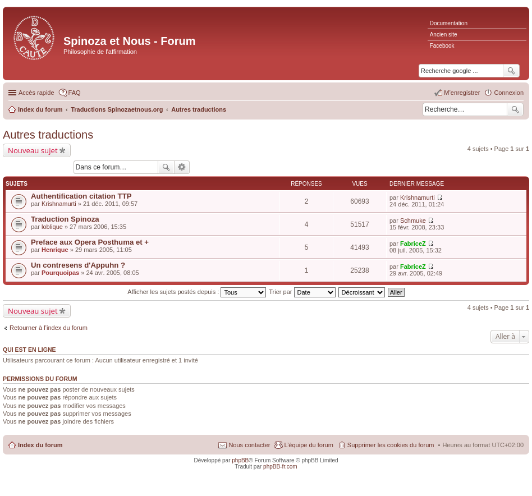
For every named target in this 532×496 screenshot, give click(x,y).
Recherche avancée (182, 167)
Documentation (448, 23)
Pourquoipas (60, 272)
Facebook (442, 46)
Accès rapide (36, 92)
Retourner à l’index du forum (49, 327)
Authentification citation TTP (81, 196)
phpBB (240, 460)
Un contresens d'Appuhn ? (78, 265)
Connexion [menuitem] (509, 92)
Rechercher (515, 109)
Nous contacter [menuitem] (249, 445)
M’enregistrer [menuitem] (462, 92)
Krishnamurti (59, 203)
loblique (52, 226)
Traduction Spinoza (65, 219)
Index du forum (40, 445)
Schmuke (413, 220)
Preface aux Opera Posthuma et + (90, 242)
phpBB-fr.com (280, 466)
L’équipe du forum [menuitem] (308, 445)
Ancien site (443, 34)
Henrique (55, 249)
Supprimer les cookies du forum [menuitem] (390, 445)
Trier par (302, 291)
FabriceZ (413, 243)
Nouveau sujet (33, 150)
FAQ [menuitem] (74, 92)
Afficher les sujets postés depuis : (196, 291)
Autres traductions (48, 134)
